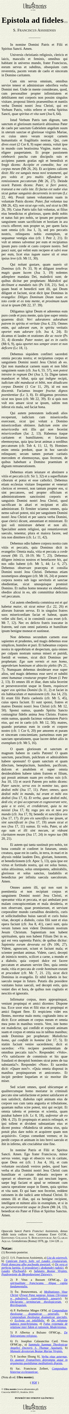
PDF (34, 1382)
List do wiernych (57, 1257)
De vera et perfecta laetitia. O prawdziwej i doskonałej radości (34, 1266)
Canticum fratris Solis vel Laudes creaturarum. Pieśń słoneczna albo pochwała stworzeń (34, 1262)
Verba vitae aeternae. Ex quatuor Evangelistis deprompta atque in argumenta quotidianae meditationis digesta (39, 1360)
